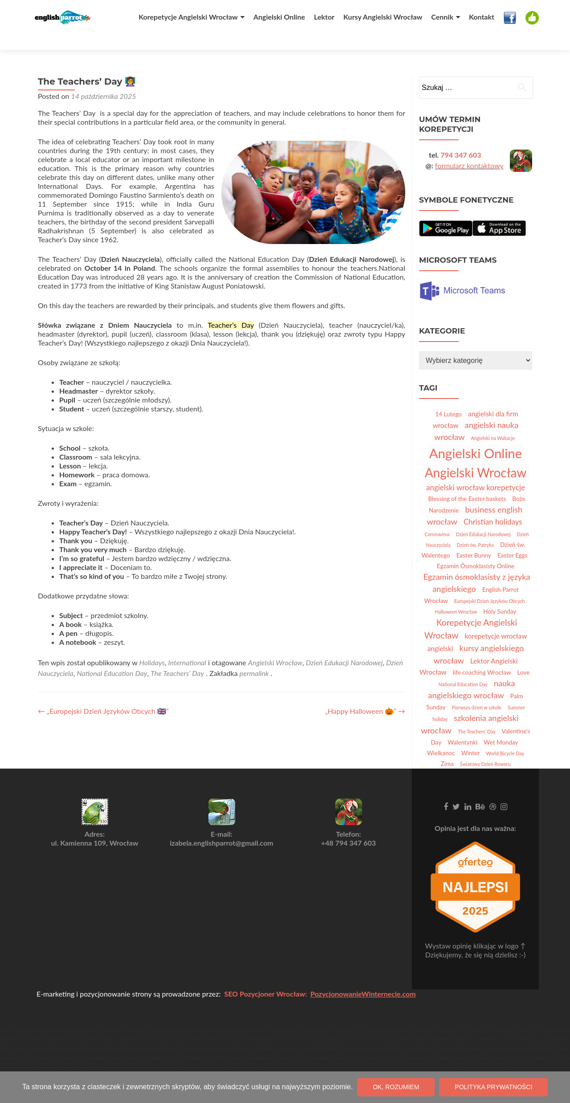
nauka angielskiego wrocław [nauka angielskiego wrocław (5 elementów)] (471, 673)
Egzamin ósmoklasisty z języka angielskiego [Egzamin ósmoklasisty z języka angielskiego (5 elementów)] (476, 567)
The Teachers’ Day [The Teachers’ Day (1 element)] (477, 715)
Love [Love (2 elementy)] (523, 656)
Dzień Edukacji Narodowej (344, 646)
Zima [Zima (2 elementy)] (447, 747)
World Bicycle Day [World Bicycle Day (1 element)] (505, 737)
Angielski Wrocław (275, 646)
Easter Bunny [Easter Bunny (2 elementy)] (473, 539)
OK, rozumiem (396, 1087)
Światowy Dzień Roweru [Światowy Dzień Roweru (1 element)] (485, 748)
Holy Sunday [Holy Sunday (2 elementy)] (499, 595)
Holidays (152, 646)
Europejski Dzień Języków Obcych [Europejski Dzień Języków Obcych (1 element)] (489, 585)
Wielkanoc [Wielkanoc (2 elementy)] (441, 737)
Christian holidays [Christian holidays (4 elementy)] (493, 505)
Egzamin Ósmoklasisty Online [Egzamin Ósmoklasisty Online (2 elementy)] (475, 550)
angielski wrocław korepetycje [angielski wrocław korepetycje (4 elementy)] (475, 471)
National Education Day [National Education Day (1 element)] (462, 668)
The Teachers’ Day (177, 657)
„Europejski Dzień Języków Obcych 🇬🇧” (103, 695)
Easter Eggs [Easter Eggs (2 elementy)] (512, 539)
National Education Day (112, 657)
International (187, 646)
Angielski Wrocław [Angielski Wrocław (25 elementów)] (476, 456)
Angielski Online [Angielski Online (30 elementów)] (475, 437)
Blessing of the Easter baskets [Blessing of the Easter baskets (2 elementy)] (467, 482)
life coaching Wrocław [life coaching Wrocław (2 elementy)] (482, 656)
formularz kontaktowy (469, 149)
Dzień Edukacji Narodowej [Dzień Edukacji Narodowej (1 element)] (483, 518)
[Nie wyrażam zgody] (558, 1087)
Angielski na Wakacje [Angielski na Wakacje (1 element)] (493, 422)
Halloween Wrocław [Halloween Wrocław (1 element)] (456, 595)
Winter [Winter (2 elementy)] (470, 737)
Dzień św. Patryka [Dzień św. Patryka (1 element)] (475, 529)
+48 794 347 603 (348, 827)
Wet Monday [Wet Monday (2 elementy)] (501, 726)
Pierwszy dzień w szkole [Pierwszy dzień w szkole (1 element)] (476, 691)
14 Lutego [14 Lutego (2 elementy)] (448, 398)
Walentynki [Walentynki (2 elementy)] (462, 726)
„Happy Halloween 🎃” (365, 695)
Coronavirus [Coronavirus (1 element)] (436, 518)
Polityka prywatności (493, 1087)
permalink (255, 657)
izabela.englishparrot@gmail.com (221, 827)
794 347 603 (460, 138)
